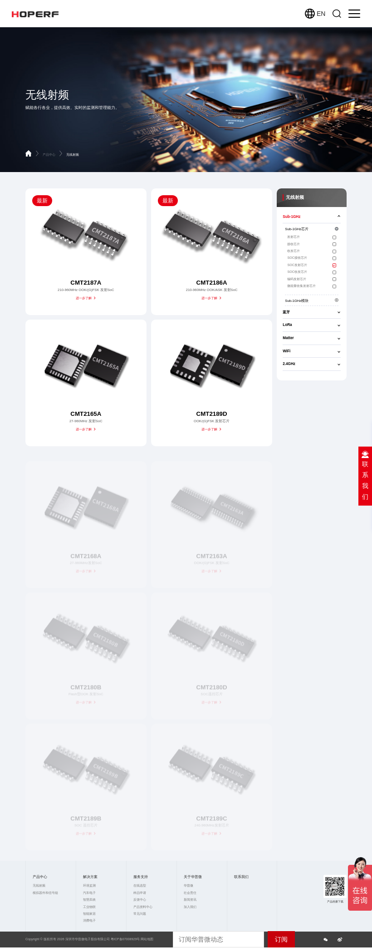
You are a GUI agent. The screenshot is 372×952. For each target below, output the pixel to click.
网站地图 (147, 939)
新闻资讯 (190, 900)
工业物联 (89, 907)
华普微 (188, 886)
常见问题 (139, 914)
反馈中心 (139, 900)
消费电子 (89, 920)
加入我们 (190, 907)
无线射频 (72, 155)
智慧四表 (89, 900)
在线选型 (139, 886)
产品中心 (53, 155)
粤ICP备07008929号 (125, 939)
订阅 (281, 939)
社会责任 (190, 893)
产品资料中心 (142, 907)
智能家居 (89, 914)
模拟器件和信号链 (45, 893)
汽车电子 (89, 893)
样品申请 (139, 893)
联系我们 (241, 877)
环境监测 (89, 886)
